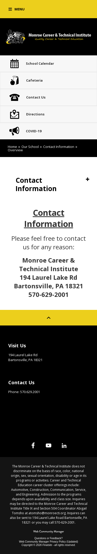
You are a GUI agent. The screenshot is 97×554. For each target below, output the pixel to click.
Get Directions (21, 368)
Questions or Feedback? (48, 538)
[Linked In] (64, 445)
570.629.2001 (30, 391)
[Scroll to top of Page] (48, 317)
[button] (16, 9)
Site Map (16, 413)
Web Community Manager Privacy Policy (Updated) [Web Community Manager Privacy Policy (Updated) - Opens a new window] (48, 541)
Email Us (15, 399)
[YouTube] (48, 445)
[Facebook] (33, 445)
